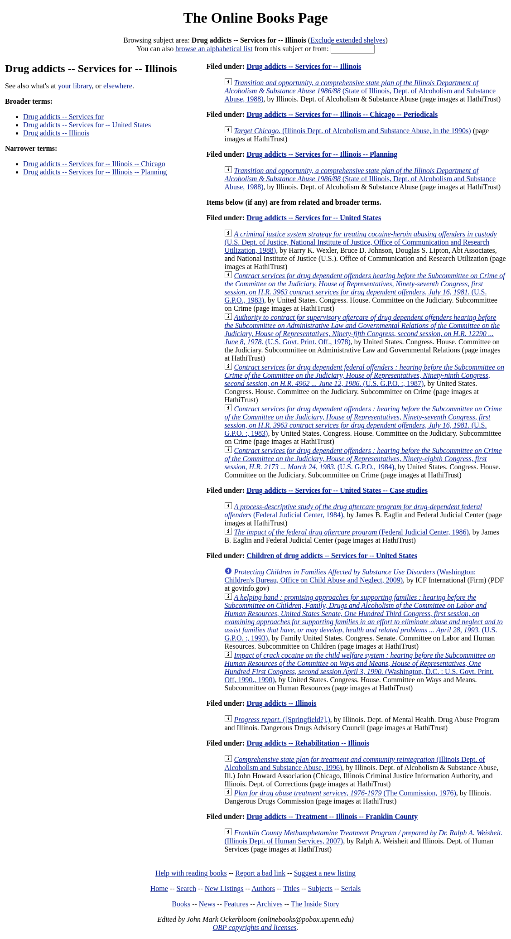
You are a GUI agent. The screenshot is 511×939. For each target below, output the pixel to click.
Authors (263, 888)
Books (181, 904)
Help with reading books (191, 873)
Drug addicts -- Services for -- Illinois (303, 66)
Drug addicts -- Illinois (56, 133)
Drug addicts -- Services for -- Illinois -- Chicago (94, 164)
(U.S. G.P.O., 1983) (364, 288)
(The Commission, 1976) (345, 793)
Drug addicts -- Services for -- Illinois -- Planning (95, 172)
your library (75, 86)
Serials (351, 888)
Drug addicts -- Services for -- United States (87, 125)
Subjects (320, 888)
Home (159, 888)
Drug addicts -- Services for (63, 116)
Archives (269, 904)
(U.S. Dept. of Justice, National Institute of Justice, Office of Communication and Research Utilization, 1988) (360, 242)
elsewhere (117, 86)
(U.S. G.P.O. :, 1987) (364, 375)
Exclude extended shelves (347, 40)
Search (187, 888)
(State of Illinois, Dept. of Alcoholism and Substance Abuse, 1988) (360, 91)
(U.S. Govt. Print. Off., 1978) (362, 329)
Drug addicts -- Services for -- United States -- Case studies (337, 490)
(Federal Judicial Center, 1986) (351, 532)
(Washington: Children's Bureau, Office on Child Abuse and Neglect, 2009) (350, 576)
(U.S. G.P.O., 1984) (362, 459)
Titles (291, 888)
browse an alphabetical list (213, 49)
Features (236, 904)
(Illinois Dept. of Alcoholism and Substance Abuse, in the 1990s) (352, 131)
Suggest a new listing (325, 873)
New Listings (224, 888)
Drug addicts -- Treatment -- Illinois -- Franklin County (332, 816)
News (207, 904)
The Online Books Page (255, 18)
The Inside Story (315, 904)
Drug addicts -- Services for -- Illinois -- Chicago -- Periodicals (342, 114)
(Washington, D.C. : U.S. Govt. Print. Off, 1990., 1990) (359, 667)
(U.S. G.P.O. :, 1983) (362, 421)
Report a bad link (260, 873)
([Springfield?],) (282, 719)
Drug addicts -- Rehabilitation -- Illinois (307, 743)
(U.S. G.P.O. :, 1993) (363, 617)
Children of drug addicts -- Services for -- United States (331, 555)
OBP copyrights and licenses (254, 927)
